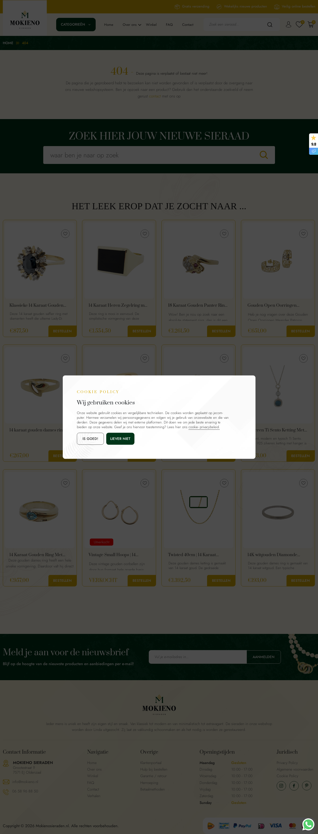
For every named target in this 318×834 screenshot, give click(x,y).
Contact (187, 24)
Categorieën (73, 24)
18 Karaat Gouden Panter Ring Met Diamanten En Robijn (197, 305)
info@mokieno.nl (25, 781)
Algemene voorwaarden (295, 769)
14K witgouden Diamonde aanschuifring (272, 555)
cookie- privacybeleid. (204, 426)
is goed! (90, 438)
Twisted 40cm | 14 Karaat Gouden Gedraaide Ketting (194, 555)
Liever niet (120, 438)
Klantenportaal (150, 762)
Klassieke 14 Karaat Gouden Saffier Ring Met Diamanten (36, 305)
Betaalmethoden (152, 789)
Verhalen (93, 796)
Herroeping (149, 782)
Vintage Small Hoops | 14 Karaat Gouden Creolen (112, 555)
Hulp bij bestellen (153, 769)
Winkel (151, 24)
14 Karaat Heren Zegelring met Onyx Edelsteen (118, 305)
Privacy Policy (287, 762)
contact (155, 96)
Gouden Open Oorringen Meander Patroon (272, 305)
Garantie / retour (153, 776)
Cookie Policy (287, 776)
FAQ (169, 24)
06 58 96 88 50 (25, 791)
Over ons (130, 24)
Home (108, 24)
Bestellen (62, 331)
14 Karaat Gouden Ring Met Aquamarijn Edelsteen (36, 555)
